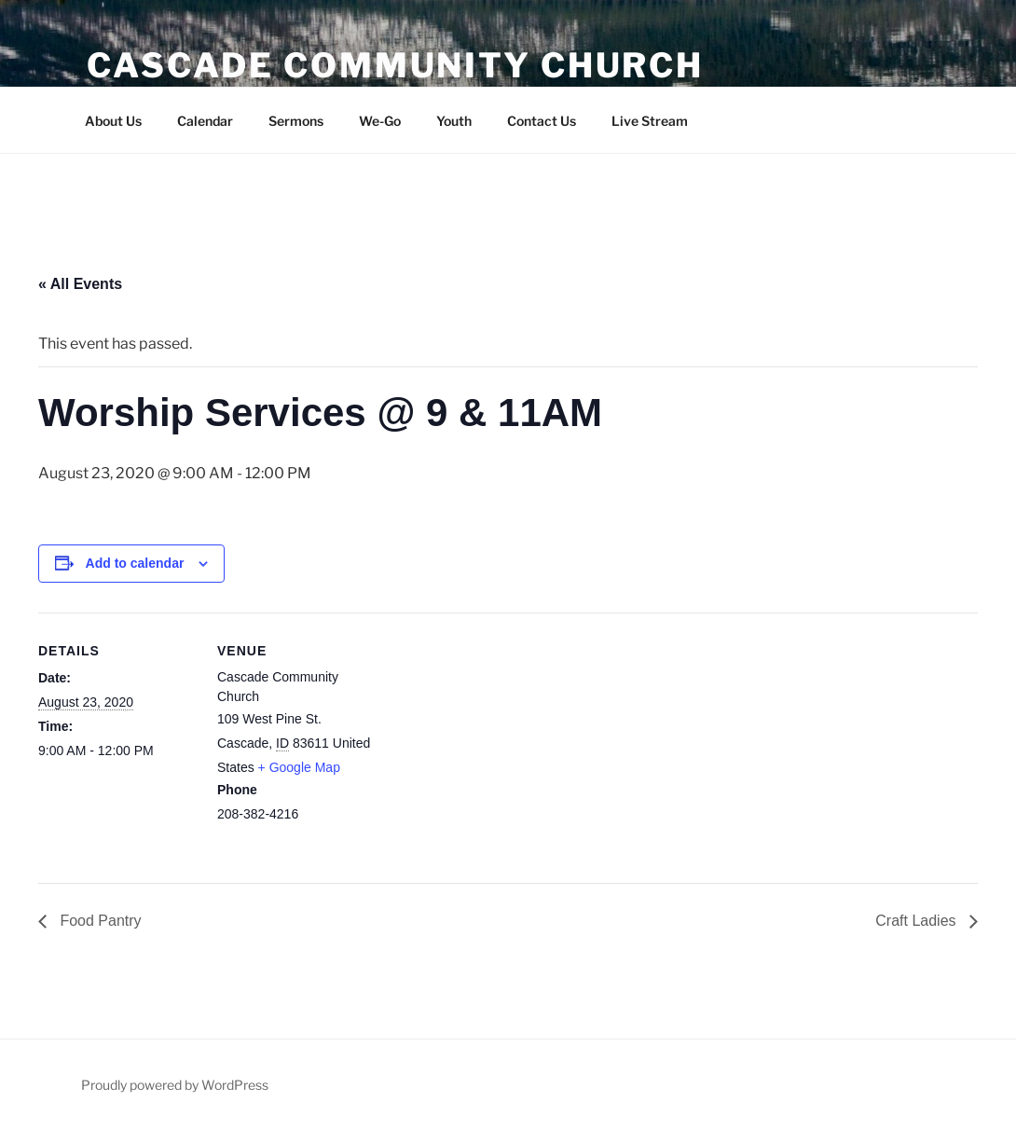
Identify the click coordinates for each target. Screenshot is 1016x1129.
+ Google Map (299, 767)
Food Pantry (99, 921)
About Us (113, 121)
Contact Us (541, 121)
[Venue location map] (494, 741)
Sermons (295, 121)
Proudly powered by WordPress (174, 1085)
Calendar (205, 121)
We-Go (380, 121)
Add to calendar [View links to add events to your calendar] (135, 563)
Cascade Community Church (395, 65)
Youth (454, 121)
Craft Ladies (917, 921)
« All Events (80, 284)
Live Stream (649, 121)
